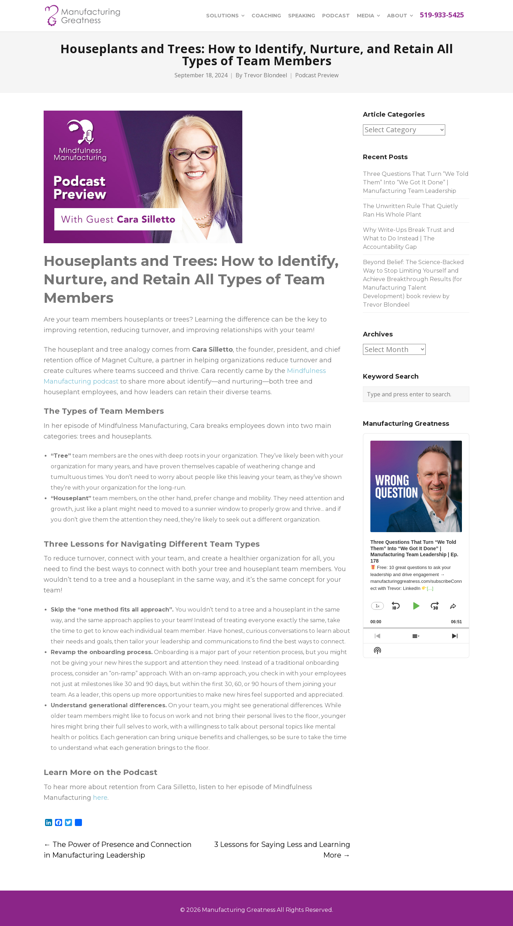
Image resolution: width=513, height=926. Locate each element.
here (100, 798)
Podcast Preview (316, 75)
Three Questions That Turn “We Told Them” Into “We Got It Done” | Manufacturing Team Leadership (416, 182)
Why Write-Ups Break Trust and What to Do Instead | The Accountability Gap (408, 238)
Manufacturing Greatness (238, 910)
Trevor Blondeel (265, 75)
